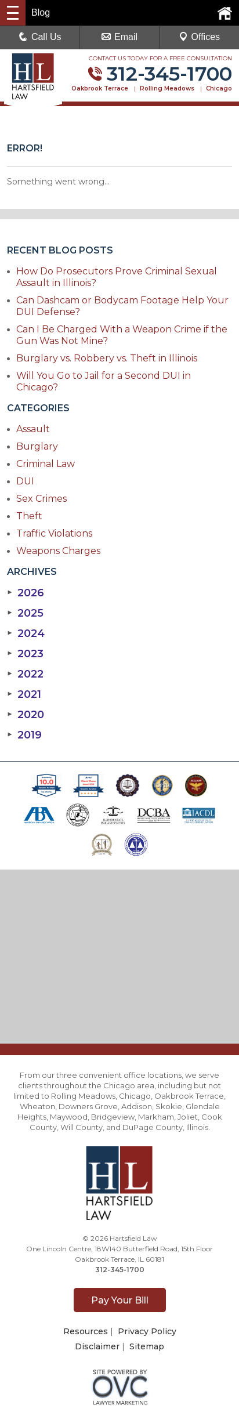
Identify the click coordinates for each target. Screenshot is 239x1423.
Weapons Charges (58, 550)
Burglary (37, 446)
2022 (25, 674)
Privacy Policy (147, 1331)
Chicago (219, 88)
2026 (25, 593)
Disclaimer (97, 1346)
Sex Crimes (41, 498)
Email (119, 37)
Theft (29, 516)
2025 (25, 613)
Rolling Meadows (167, 88)
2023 (25, 654)
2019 (24, 735)
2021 (24, 694)
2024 (26, 633)
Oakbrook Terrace (99, 88)
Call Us (40, 37)
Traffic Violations (54, 533)
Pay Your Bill (120, 1300)
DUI (25, 481)
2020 (25, 714)
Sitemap (146, 1346)
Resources (85, 1331)
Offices (199, 37)
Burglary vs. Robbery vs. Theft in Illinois (106, 358)
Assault (33, 428)
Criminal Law (45, 463)
